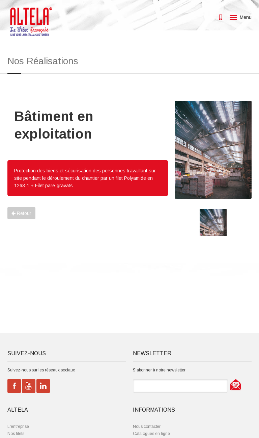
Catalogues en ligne (151, 433)
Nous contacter (147, 426)
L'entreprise (18, 426)
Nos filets (15, 433)
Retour (21, 213)
